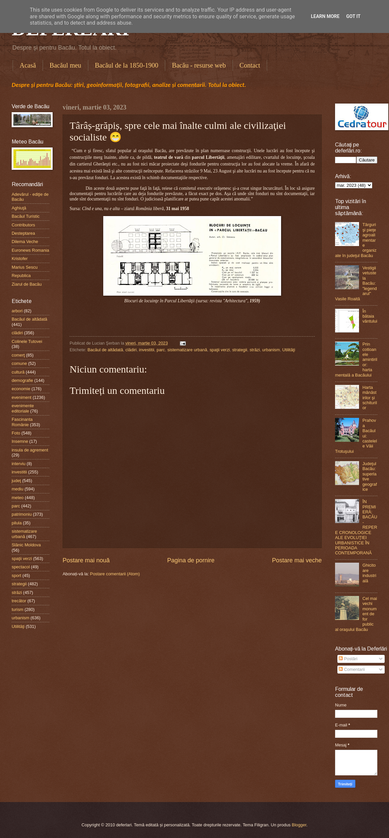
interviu (19, 463)
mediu (17, 488)
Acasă (28, 65)
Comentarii (352, 669)
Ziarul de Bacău (27, 284)
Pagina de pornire (190, 560)
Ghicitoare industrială (369, 573)
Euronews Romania (30, 250)
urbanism (271, 349)
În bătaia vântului (369, 316)
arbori (17, 310)
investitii (146, 349)
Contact (249, 65)
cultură (18, 372)
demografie (22, 380)
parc (161, 349)
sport (16, 575)
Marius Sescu (25, 267)
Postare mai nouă (86, 560)
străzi (254, 349)
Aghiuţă (19, 207)
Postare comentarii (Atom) (115, 573)
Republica (21, 275)
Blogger (299, 824)
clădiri (131, 349)
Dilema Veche (25, 241)
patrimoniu (22, 514)
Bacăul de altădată (105, 349)
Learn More (325, 16)
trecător (19, 600)
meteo (18, 497)
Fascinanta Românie (22, 422)
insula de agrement (30, 449)
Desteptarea (23, 233)
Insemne (20, 441)
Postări (348, 658)
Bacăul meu (65, 65)
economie (21, 388)
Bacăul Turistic (26, 216)
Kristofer (20, 258)
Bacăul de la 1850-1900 (127, 65)
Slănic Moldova (26, 544)
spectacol (21, 566)
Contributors (23, 224)
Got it (353, 16)
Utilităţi (288, 349)
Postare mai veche (297, 560)
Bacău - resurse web (199, 65)
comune (19, 363)
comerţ (18, 355)
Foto (16, 432)
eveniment (21, 397)
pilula (17, 522)
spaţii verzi (219, 349)
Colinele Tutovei (27, 341)
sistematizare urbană (187, 349)
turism (17, 609)
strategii (239, 349)
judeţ (16, 480)
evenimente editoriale (23, 408)
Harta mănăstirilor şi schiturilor (369, 398)
